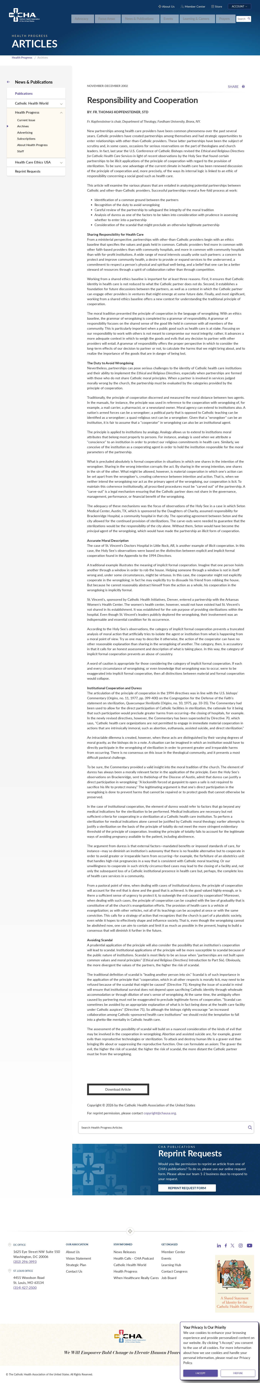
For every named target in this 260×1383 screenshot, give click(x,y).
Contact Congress (174, 1271)
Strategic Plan (76, 1265)
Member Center (173, 1252)
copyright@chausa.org (160, 1113)
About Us (73, 1252)
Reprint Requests (27, 171)
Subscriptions (26, 138)
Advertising (24, 132)
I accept (200, 1373)
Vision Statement (78, 1258)
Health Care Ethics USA (33, 162)
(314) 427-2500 (25, 1287)
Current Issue (26, 120)
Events (166, 1258)
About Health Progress (32, 145)
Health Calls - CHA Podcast (134, 1258)
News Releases (125, 1252)
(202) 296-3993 (25, 1261)
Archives (23, 126)
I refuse (238, 1373)
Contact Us (74, 1271)
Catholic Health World (31, 103)
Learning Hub (171, 1265)
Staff (20, 151)
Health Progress (22, 57)
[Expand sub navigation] (61, 104)
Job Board (168, 1278)
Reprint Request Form (187, 1188)
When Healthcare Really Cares (136, 1278)
